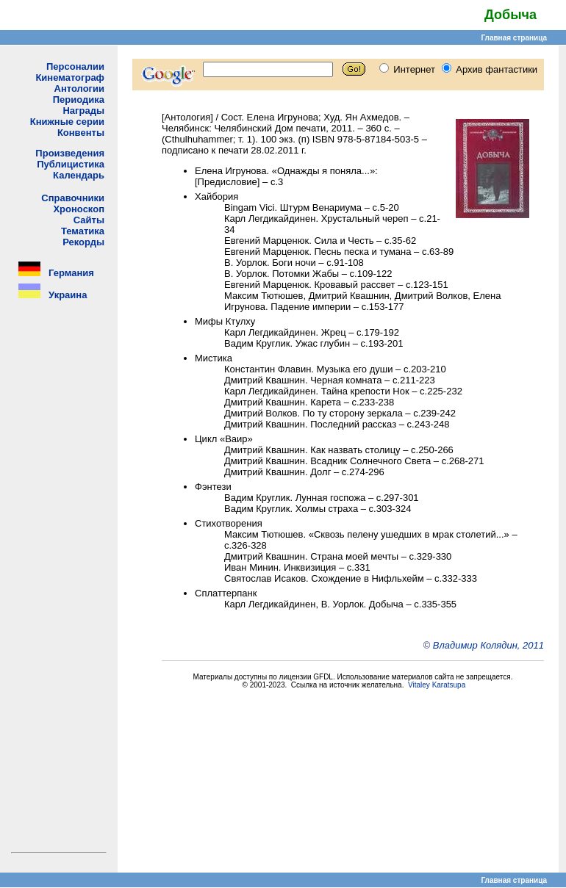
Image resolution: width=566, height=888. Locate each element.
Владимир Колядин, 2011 (488, 645)
